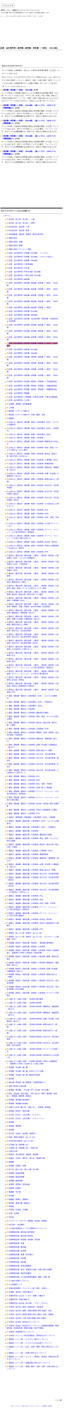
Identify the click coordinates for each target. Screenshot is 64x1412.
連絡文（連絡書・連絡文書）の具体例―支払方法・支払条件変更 (34, 874)
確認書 (11, 1162)
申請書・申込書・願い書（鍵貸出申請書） (25, 1075)
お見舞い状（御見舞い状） (19, 1145)
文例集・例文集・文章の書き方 (21, 1292)
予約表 (11, 1217)
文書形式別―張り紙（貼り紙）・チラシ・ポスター (28, 1303)
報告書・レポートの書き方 (19, 411)
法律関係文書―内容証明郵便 (20, 1266)
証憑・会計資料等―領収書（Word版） (24, 353)
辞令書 (11, 1196)
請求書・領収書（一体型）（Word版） (18, 90)
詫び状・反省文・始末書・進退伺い (22, 1133)
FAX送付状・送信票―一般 (19, 227)
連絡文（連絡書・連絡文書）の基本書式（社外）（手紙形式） (33, 827)
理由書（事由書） (16, 1126)
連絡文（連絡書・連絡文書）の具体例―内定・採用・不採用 (32, 903)
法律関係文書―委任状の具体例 (21, 1236)
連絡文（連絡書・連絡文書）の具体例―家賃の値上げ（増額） (33, 870)
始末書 (11, 1130)
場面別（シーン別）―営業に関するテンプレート (28, 1353)
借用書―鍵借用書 (16, 1181)
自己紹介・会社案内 (16, 1225)
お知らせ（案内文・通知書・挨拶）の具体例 (26, 438)
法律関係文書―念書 (16, 1243)
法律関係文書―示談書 (17, 1258)
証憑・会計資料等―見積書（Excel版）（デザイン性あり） (31, 257)
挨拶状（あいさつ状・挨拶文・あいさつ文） (26, 933)
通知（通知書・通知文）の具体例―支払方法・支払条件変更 (32, 754)
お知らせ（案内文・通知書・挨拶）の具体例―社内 (28, 514)
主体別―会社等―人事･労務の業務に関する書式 (27, 1318)
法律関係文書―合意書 (17, 1251)
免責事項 (44, 1406)
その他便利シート (16, 1284)
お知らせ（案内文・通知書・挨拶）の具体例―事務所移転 (31, 464)
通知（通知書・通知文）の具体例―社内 (24, 780)
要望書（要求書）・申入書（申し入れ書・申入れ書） (29, 1090)
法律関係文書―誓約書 (17, 1247)
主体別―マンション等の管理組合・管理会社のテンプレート (32, 1335)
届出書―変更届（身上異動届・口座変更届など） (28, 1082)
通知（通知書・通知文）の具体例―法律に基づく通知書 (30, 788)
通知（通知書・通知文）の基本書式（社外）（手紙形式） (31, 702)
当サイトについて (16, 1406)
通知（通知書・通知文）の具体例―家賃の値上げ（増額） (31, 750)
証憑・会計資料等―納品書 (19, 279)
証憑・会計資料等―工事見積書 (21, 264)
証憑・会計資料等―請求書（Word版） (24, 315)
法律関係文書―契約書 (17, 1262)
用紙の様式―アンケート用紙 (20, 249)
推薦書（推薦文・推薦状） (19, 1199)
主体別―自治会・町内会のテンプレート (24, 1322)
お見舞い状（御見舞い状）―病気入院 (23, 1148)
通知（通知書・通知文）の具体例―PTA (24, 813)
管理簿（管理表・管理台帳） (20, 1184)
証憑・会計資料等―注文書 (19, 268)
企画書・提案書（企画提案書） (21, 404)
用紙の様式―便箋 (16, 242)
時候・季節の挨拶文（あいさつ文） (22, 1137)
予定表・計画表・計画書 (18, 1210)
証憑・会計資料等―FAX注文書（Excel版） (25, 272)
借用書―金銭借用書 (16, 1173)
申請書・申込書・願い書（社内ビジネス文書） (27, 1071)
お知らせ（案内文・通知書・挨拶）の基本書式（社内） (30, 434)
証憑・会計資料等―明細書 (19, 393)
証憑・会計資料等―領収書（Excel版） (24, 349)
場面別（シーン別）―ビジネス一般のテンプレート (28, 1339)
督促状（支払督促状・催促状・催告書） (24, 1154)
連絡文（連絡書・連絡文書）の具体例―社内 (26, 900)
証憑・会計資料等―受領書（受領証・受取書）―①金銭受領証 (33, 381)
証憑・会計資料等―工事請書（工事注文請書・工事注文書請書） (34, 397)
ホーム (7, 215)
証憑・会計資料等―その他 (19, 400)
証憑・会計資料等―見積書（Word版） (24, 260)
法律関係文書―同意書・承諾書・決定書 (24, 1240)
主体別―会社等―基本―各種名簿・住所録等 (26, 1307)
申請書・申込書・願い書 (18, 1067)
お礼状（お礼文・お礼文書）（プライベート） (27, 1118)
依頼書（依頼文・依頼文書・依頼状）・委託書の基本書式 (31, 943)
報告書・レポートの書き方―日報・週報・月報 (27, 415)
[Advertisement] (31, 31)
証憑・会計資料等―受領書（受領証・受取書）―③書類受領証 (33, 389)
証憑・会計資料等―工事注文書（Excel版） (25, 275)
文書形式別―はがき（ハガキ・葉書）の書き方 (27, 1296)
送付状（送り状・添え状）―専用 (22, 223)
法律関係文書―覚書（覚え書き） (22, 1254)
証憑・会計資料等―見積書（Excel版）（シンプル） (29, 253)
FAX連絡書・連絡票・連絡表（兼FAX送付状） (27, 234)
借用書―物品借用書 (16, 1177)
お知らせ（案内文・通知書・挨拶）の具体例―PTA (28, 552)
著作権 (50, 1406)
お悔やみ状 (13, 1151)
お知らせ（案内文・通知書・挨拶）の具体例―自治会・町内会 (33, 542)
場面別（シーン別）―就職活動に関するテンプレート (29, 1363)
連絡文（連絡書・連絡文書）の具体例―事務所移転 (28, 854)
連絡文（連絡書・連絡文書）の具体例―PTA (26, 929)
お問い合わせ (25, 1406)
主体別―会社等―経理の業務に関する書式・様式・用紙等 (31, 1314)
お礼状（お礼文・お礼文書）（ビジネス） (25, 1115)
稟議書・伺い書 (15, 1192)
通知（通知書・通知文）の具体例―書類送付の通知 (28, 713)
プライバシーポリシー (35, 1406)
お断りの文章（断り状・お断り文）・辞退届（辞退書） (30, 1107)
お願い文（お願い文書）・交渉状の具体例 (25, 1003)
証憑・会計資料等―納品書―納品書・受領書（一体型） (30, 307)
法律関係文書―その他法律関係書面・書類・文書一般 (29, 1277)
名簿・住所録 (14, 1213)
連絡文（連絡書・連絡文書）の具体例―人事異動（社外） (31, 851)
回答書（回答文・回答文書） (20, 1111)
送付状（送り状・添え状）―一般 (22, 219)
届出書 (11, 1079)
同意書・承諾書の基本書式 (19, 1100)
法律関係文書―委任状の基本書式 (22, 1232)
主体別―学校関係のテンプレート (22, 1332)
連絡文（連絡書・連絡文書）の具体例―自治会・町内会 (30, 919)
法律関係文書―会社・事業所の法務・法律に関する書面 (30, 1269)
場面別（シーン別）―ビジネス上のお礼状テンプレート (30, 1343)
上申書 (11, 408)
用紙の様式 (13, 238)
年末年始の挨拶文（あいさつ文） (22, 1141)
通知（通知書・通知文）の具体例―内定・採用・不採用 (30, 784)
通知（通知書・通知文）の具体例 (22, 709)
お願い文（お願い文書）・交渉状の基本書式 (26, 999)
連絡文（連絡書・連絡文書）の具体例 (23, 831)
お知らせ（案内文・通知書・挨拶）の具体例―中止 (28, 510)
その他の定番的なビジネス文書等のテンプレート (28, 1228)
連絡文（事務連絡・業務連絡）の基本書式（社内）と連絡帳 (32, 817)
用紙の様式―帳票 (16, 245)
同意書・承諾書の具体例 (18, 1103)
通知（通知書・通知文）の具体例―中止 (24, 776)
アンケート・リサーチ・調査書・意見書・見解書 (28, 1221)
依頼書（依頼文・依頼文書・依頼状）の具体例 (27, 947)
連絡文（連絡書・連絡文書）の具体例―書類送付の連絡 (30, 835)
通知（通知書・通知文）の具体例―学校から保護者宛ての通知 (33, 810)
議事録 (11, 418)
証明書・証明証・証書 (17, 1166)
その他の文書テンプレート (19, 1281)
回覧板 (11, 1206)
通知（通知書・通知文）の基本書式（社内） (26, 706)
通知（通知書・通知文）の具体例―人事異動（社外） (29, 729)
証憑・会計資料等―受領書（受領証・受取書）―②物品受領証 (33, 386)
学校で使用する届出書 (17, 1086)
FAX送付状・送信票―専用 (19, 230)
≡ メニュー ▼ (8, 6)
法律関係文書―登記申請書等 (20, 1273)
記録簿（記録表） (16, 1188)
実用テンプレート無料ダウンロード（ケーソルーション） (21, 10)
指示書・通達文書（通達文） (20, 1203)
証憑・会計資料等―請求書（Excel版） (24, 311)
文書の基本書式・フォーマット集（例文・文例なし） (29, 1288)
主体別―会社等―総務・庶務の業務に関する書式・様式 (30, 1311)
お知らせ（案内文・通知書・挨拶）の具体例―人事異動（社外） (34, 460)
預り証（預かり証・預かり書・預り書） (24, 1169)
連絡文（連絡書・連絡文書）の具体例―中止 (26, 896)
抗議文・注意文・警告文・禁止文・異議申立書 (27, 1158)
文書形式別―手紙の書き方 (19, 1299)
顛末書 (11, 1122)
